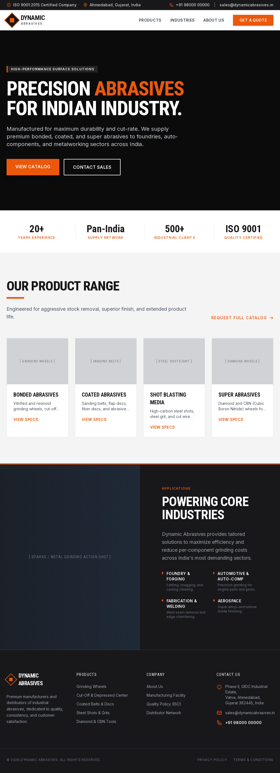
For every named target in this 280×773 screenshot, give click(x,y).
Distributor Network (164, 712)
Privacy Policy (212, 760)
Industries (182, 20)
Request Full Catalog (242, 317)
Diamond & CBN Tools (96, 721)
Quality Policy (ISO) (164, 704)
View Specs (26, 419)
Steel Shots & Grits (93, 712)
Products (150, 20)
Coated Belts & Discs (95, 704)
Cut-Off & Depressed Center (102, 695)
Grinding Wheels (91, 686)
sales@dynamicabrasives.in (246, 4)
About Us (213, 20)
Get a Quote (253, 20)
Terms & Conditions (253, 760)
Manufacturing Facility (166, 695)
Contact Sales (92, 167)
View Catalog (33, 166)
